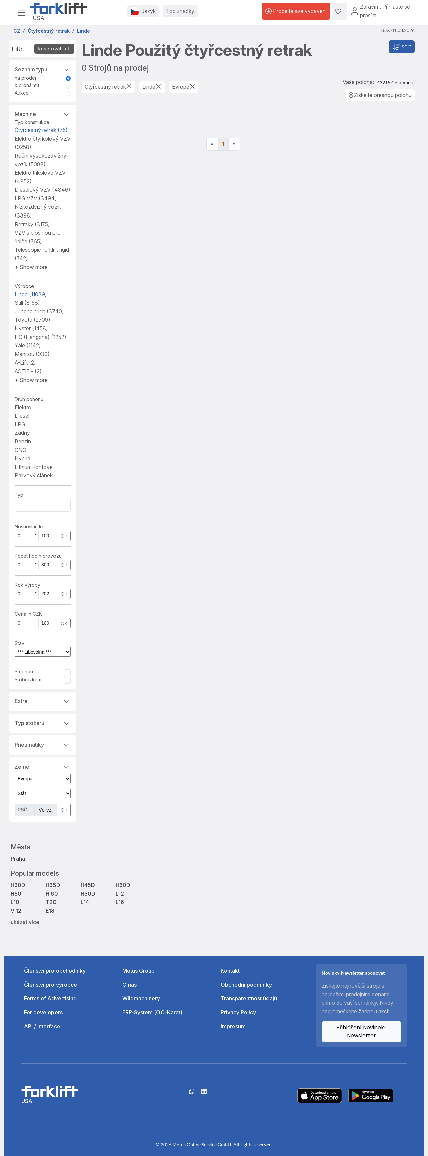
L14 (85, 902)
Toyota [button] (32, 319)
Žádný (22, 432)
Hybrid (22, 458)
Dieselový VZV (42, 189)
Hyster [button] (31, 328)
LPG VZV (36, 198)
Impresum (233, 1026)
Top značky (180, 11)
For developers (43, 1012)
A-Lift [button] (25, 362)
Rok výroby (27, 585)
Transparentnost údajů (249, 998)
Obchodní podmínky (246, 984)
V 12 (16, 910)
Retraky (32, 224)
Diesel (22, 415)
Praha (18, 858)
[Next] (234, 144)
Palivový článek (34, 475)
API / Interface (42, 1026)
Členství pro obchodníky (55, 970)
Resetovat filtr (54, 48)
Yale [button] (28, 345)
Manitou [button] (32, 354)
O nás (129, 984)
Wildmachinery (141, 998)
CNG (20, 450)
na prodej (25, 78)
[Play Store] (371, 1095)
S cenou (24, 671)
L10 (15, 902)
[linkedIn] (204, 1093)
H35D (53, 885)
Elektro (23, 407)
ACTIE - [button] (28, 371)
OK (64, 536)
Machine (43, 113)
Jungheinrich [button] (39, 311)
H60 (16, 893)
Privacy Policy (238, 1012)
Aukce (22, 93)
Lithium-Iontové (34, 467)
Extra (43, 700)
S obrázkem (28, 679)
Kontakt (230, 970)
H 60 (52, 893)
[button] (31, 267)
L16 (120, 902)
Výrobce (24, 286)
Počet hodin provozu (38, 556)
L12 (120, 893)
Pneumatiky (43, 744)
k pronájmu (27, 85)
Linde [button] (31, 294)
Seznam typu (43, 69)
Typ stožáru (43, 722)
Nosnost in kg (30, 526)
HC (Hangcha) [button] (40, 337)
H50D (88, 893)
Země (43, 766)
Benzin (23, 441)
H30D (18, 885)
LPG (20, 424)
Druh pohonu (29, 399)
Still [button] (27, 302)
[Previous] (212, 144)
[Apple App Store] (320, 1095)
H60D (123, 885)
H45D (88, 885)
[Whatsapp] (191, 1093)
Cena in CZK (28, 614)
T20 (51, 902)
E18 (50, 910)
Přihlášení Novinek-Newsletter (361, 1031)
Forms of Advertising (50, 998)
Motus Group (138, 970)
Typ (19, 495)
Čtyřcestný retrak (41, 130)
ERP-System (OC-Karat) (152, 1012)
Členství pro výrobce (50, 984)
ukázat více (25, 922)
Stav (19, 643)
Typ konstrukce (32, 122)
